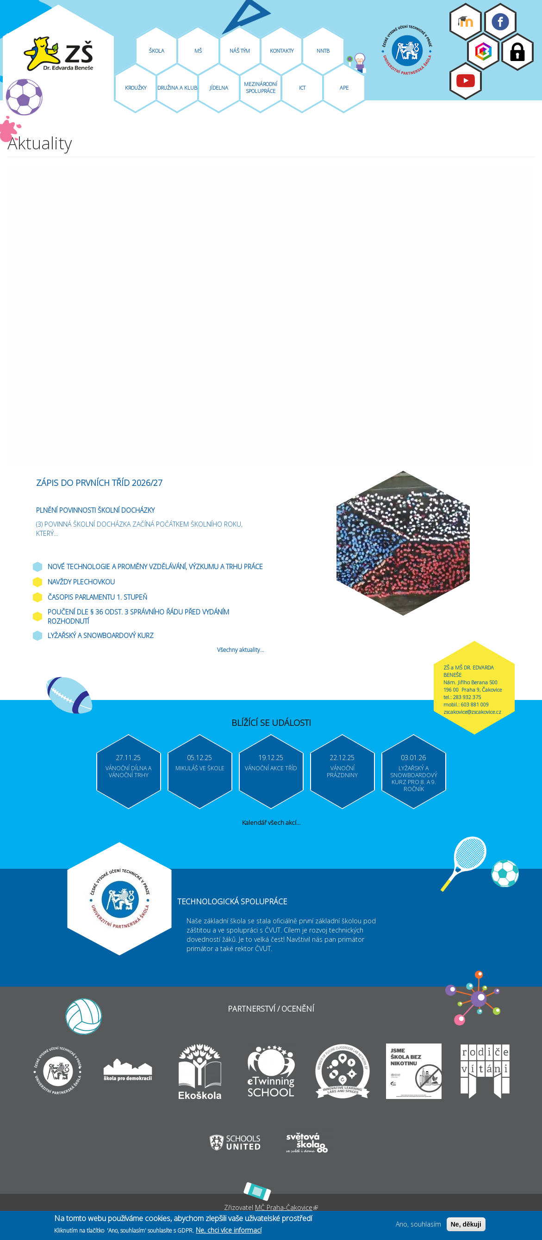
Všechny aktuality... (240, 650)
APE (344, 87)
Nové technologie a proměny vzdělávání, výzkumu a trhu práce (155, 566)
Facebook (500, 21)
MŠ (198, 50)
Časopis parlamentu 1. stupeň (97, 597)
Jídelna (219, 87)
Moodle (465, 21)
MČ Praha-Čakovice (286, 1207)
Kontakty (281, 50)
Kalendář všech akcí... (271, 822)
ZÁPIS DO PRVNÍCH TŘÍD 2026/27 (99, 482)
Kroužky (135, 87)
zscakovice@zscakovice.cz (472, 711)
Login (517, 52)
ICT (302, 87)
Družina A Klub (177, 87)
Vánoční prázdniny (342, 771)
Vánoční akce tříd (271, 768)
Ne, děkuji (466, 1224)
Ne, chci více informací (229, 1230)
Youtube (465, 81)
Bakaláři (483, 51)
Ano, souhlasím (418, 1224)
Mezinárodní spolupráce (260, 87)
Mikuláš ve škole (199, 768)
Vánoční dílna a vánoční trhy (128, 771)
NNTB (323, 50)
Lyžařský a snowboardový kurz (101, 635)
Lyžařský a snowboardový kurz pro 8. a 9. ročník (413, 778)
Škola (156, 50)
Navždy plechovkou (81, 581)
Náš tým (240, 50)
